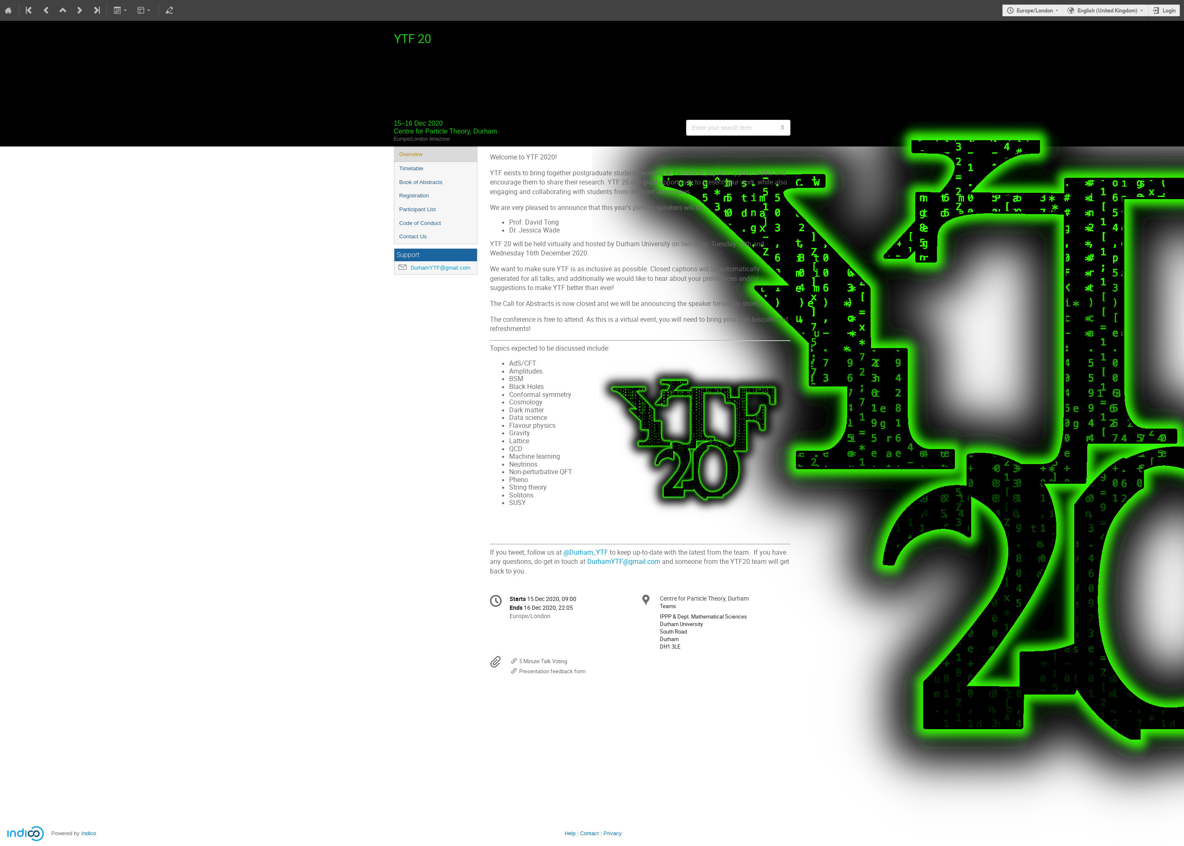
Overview (411, 154)
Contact (589, 833)
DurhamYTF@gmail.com (440, 267)
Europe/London (1035, 10)
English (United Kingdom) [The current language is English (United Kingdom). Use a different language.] (1108, 10)
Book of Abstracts (421, 182)
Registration (414, 195)
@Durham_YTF (585, 552)
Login (1169, 10)
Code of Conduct (420, 223)
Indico (88, 833)
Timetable (411, 168)
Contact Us (413, 236)
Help (570, 833)
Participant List (417, 209)
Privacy (612, 833)
